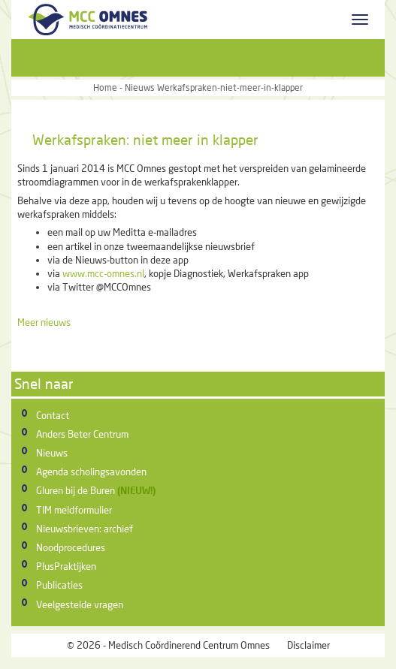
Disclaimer (308, 645)
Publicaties (59, 585)
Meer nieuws (44, 322)
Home (105, 87)
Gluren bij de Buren (75, 490)
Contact (52, 415)
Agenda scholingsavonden (91, 472)
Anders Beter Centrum (82, 434)
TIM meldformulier (74, 510)
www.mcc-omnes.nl (103, 273)
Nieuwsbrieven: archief (84, 529)
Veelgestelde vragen (79, 604)
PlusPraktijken (66, 566)
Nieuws (52, 453)
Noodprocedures (70, 547)
